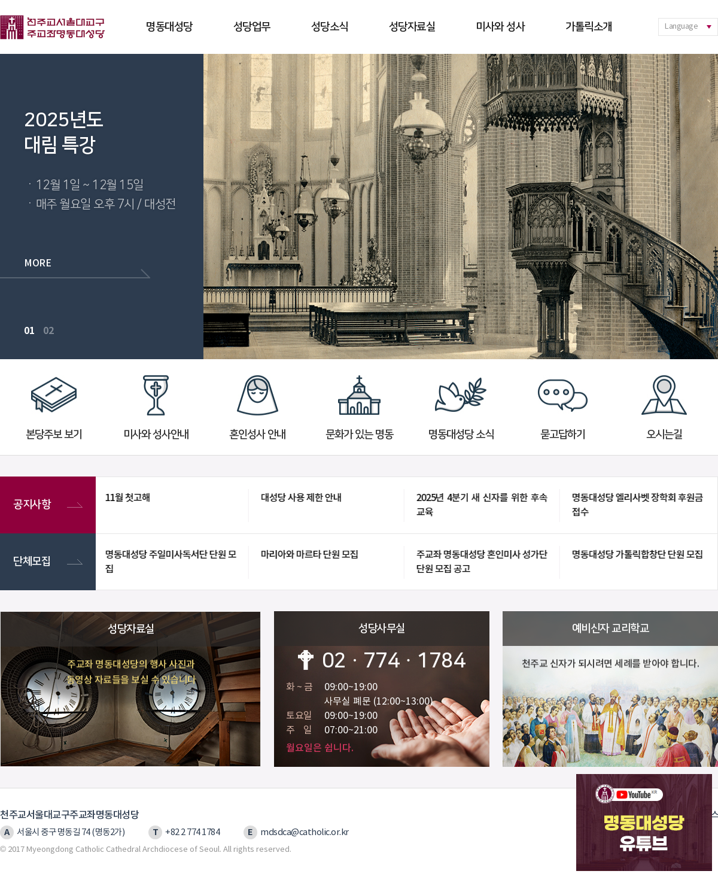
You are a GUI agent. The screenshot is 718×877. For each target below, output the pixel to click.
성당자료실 (412, 27)
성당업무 (251, 27)
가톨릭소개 (588, 27)
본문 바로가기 (0, 0)
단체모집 (41, 561)
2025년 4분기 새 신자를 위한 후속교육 (480, 505)
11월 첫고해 (126, 498)
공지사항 (41, 505)
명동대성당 (169, 27)
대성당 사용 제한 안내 (299, 498)
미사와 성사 (500, 27)
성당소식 (329, 27)
